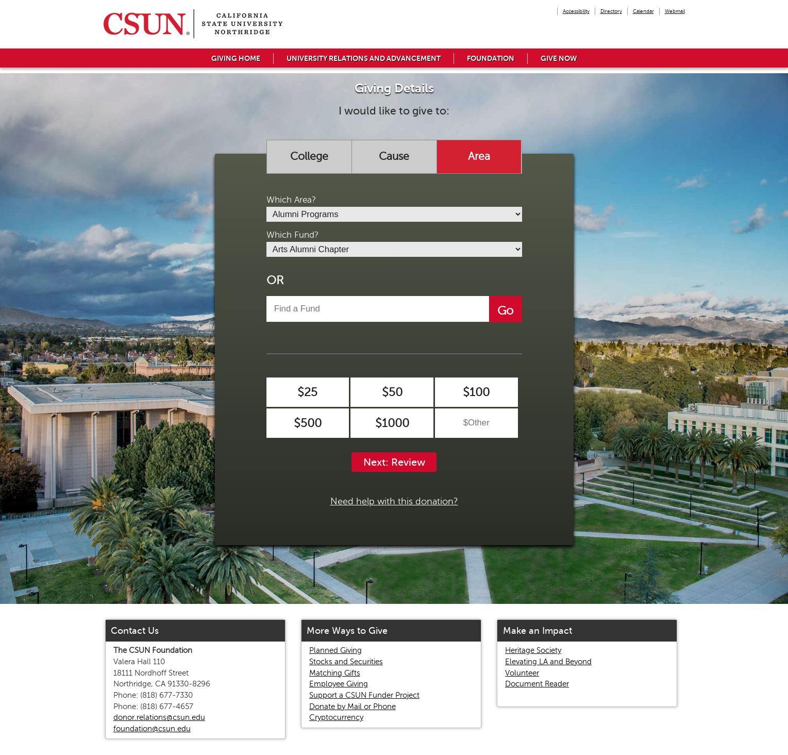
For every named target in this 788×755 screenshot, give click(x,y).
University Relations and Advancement (364, 58)
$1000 (392, 423)
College (309, 156)
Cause (394, 156)
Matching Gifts (334, 673)
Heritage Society (533, 650)
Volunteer (522, 673)
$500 (308, 423)
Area (479, 156)
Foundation (490, 58)
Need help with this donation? (394, 501)
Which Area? (291, 200)
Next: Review (394, 462)
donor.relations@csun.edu (159, 717)
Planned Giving (335, 650)
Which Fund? (292, 235)
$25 (307, 392)
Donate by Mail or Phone (352, 706)
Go (505, 310)
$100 (476, 392)
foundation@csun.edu (152, 729)
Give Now (559, 58)
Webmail (675, 11)
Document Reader (537, 684)
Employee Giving (338, 684)
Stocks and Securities (346, 662)
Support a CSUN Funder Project (364, 695)
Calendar (643, 11)
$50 (392, 392)
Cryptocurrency (336, 717)
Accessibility (576, 11)
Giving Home (235, 58)
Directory (611, 11)
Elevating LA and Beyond (548, 662)
